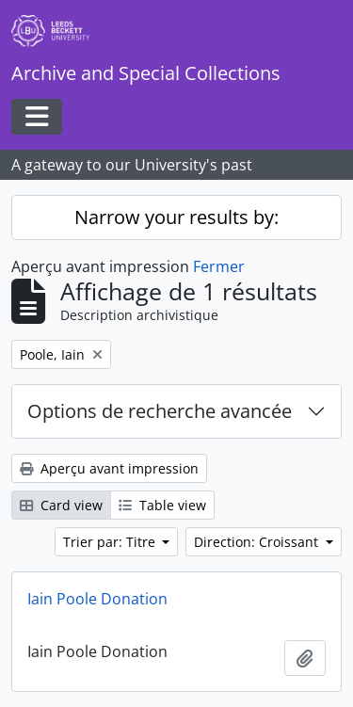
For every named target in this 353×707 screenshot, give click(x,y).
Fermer (219, 266)
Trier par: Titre (111, 542)
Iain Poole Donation (97, 598)
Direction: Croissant (258, 542)
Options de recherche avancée (159, 411)
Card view (61, 505)
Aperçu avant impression (109, 468)
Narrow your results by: (176, 217)
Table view (162, 505)
